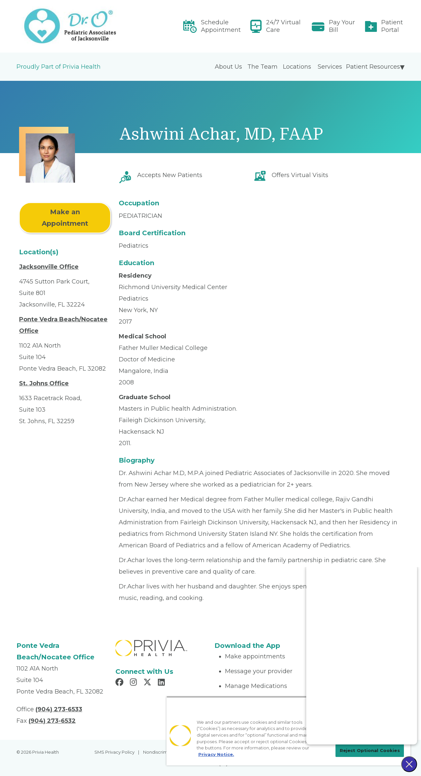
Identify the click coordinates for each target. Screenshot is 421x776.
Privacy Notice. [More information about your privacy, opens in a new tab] (216, 754)
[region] (288, 730)
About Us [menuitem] (228, 66)
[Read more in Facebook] (120, 683)
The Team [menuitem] (262, 66)
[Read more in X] (148, 683)
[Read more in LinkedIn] (162, 683)
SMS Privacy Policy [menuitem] (114, 752)
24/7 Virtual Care (283, 26)
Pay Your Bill (342, 26)
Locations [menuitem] (297, 66)
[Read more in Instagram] (134, 683)
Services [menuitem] (330, 66)
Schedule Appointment (221, 26)
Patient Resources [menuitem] (373, 66)
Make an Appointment (65, 217)
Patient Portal (392, 26)
